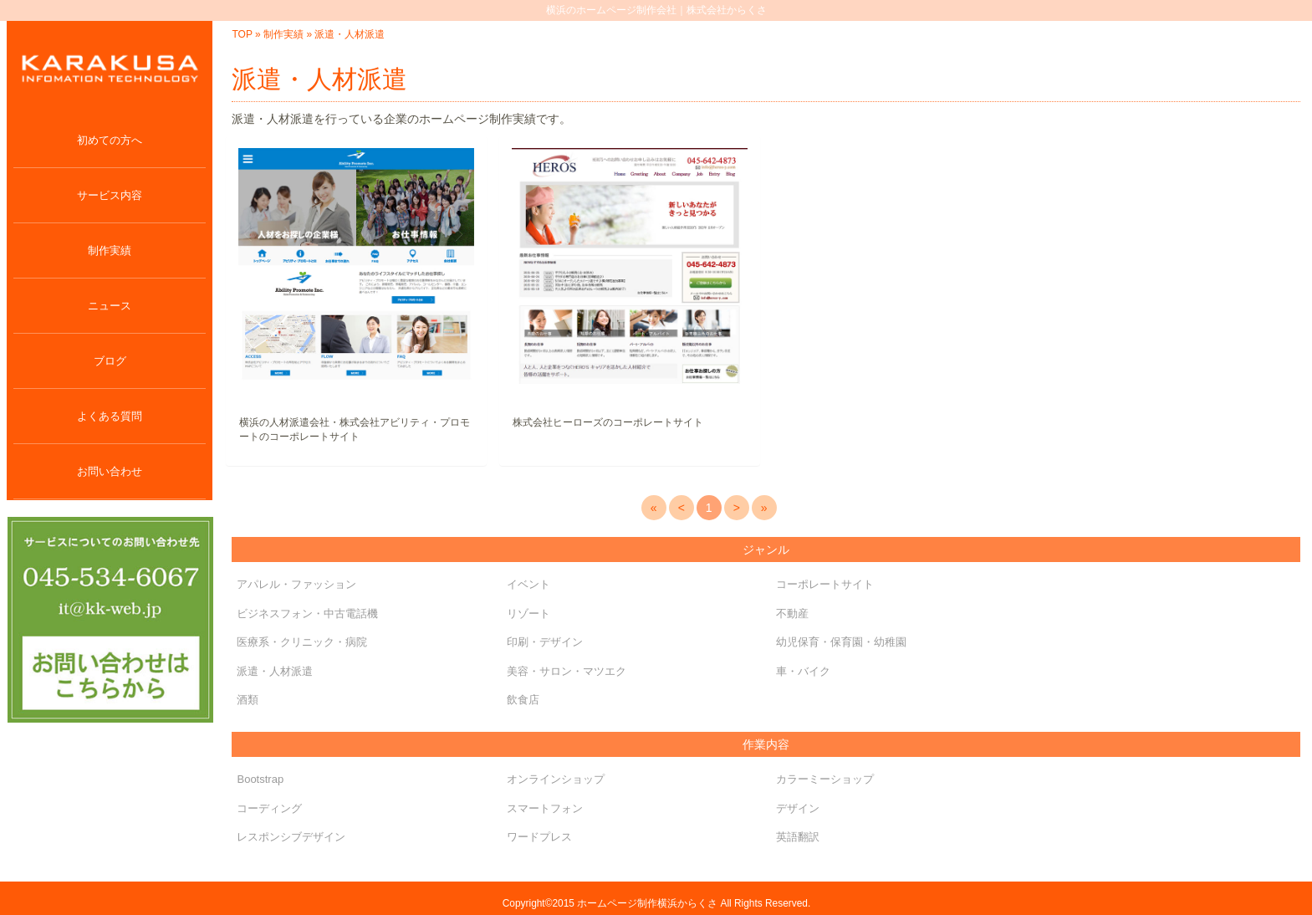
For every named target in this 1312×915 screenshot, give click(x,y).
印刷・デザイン (545, 642)
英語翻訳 (797, 837)
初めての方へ (109, 140)
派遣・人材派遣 (275, 671)
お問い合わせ (109, 471)
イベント (528, 584)
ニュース (109, 305)
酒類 (247, 699)
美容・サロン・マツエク (566, 671)
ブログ (110, 361)
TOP (242, 34)
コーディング (269, 808)
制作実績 (109, 250)
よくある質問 (109, 416)
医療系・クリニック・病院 (302, 642)
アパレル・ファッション (296, 584)
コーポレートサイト (825, 584)
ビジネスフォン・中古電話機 (307, 613)
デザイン (797, 808)
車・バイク (803, 671)
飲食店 (523, 699)
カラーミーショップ (825, 779)
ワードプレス (539, 837)
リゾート (528, 613)
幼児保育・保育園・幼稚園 (841, 642)
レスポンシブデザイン (291, 837)
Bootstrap (260, 779)
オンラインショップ (556, 779)
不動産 (792, 613)
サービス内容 (109, 195)
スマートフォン (545, 808)
